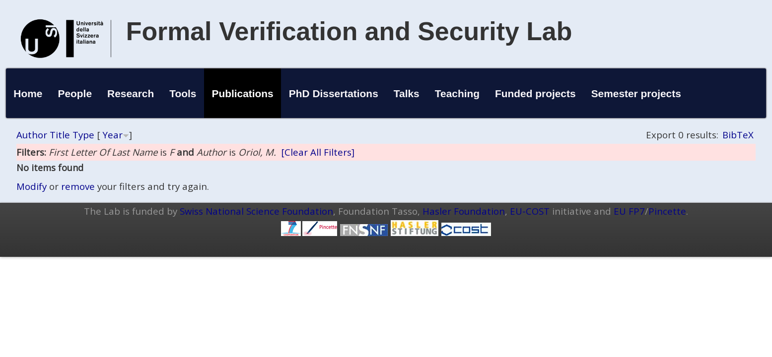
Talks (407, 93)
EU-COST (530, 211)
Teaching (457, 93)
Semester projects (636, 93)
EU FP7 (629, 211)
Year (113, 134)
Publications (243, 93)
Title (60, 134)
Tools (182, 93)
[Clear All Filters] (317, 152)
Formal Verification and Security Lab (349, 31)
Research (130, 93)
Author (31, 134)
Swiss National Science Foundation (256, 211)
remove (78, 186)
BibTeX (738, 134)
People (75, 93)
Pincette (667, 211)
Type (83, 134)
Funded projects (535, 93)
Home (27, 93)
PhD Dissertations (333, 93)
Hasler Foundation (463, 211)
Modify (31, 186)
